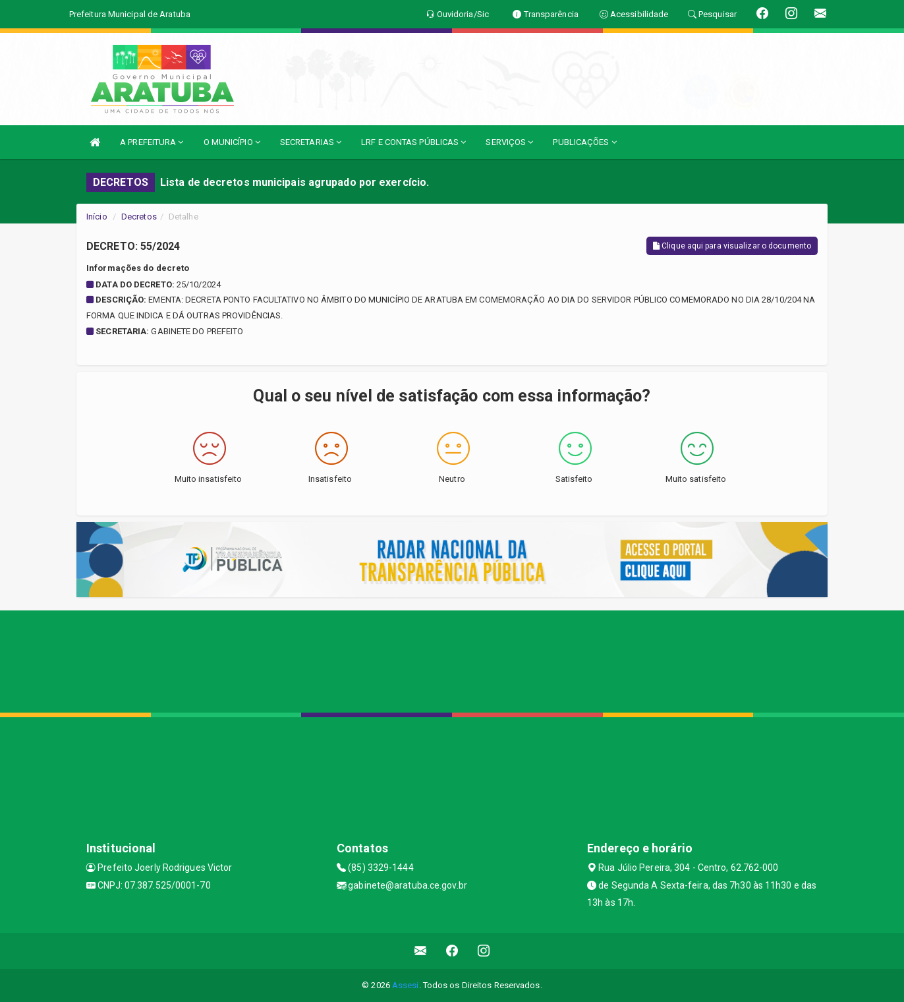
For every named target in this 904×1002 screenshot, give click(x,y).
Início (96, 216)
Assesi (405, 985)
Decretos (139, 216)
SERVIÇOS (509, 142)
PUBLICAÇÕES (584, 142)
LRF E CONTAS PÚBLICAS (413, 142)
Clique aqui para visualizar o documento (732, 245)
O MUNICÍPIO (232, 142)
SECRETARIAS (310, 142)
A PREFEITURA (151, 142)
